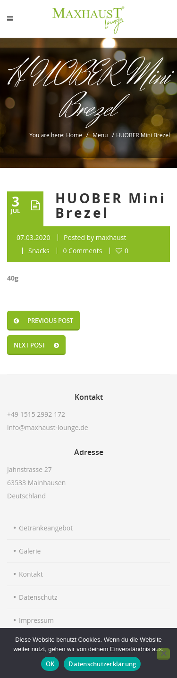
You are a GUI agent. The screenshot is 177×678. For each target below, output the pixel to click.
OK (50, 664)
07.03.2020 (33, 237)
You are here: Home (55, 135)
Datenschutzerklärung (102, 664)
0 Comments (82, 250)
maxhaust (111, 237)
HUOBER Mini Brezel (110, 205)
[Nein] (163, 654)
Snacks (39, 250)
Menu (100, 135)
